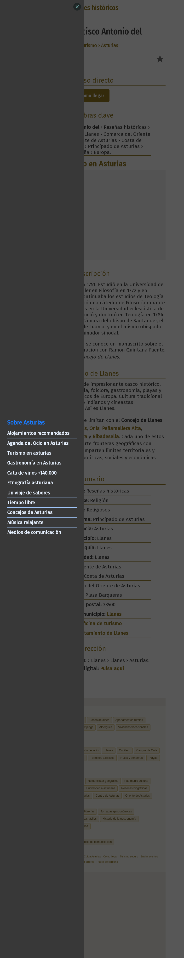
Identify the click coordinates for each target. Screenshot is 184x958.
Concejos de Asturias (29, 512)
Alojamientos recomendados (38, 433)
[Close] (77, 7)
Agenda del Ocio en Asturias (38, 443)
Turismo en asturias (29, 453)
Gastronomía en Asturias (34, 463)
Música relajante (25, 522)
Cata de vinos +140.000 (32, 473)
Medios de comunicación (34, 532)
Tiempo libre (21, 502)
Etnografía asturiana (30, 483)
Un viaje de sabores (28, 493)
